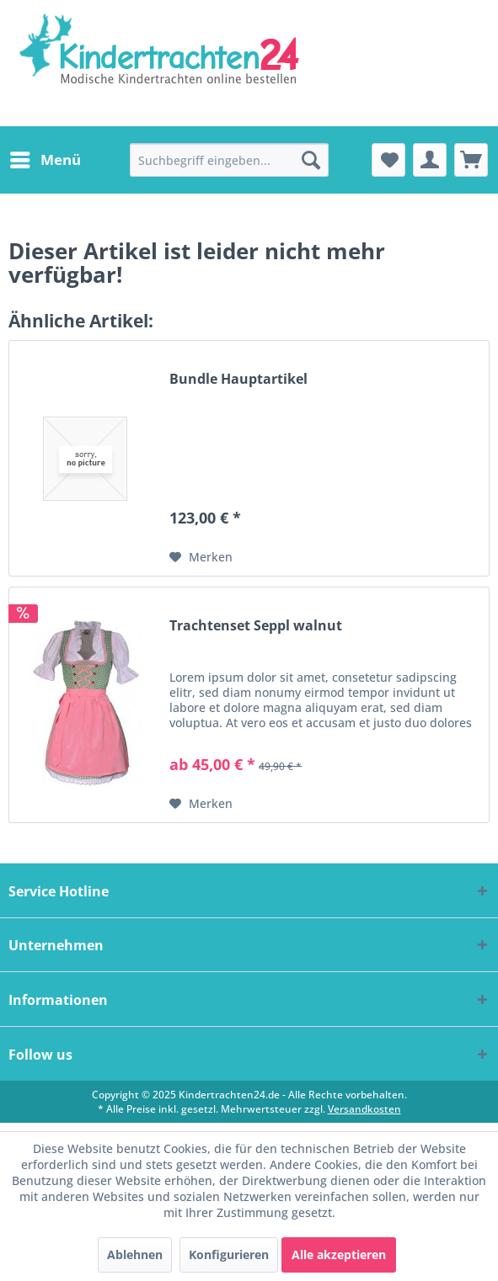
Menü (45, 157)
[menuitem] (44, 160)
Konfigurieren (229, 1254)
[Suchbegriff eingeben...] (229, 160)
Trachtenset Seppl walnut (255, 626)
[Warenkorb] (471, 160)
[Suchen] (311, 160)
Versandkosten (364, 1109)
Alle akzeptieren (339, 1254)
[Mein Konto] (430, 160)
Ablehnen (135, 1254)
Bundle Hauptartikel (238, 379)
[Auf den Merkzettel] (201, 557)
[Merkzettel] (388, 160)
